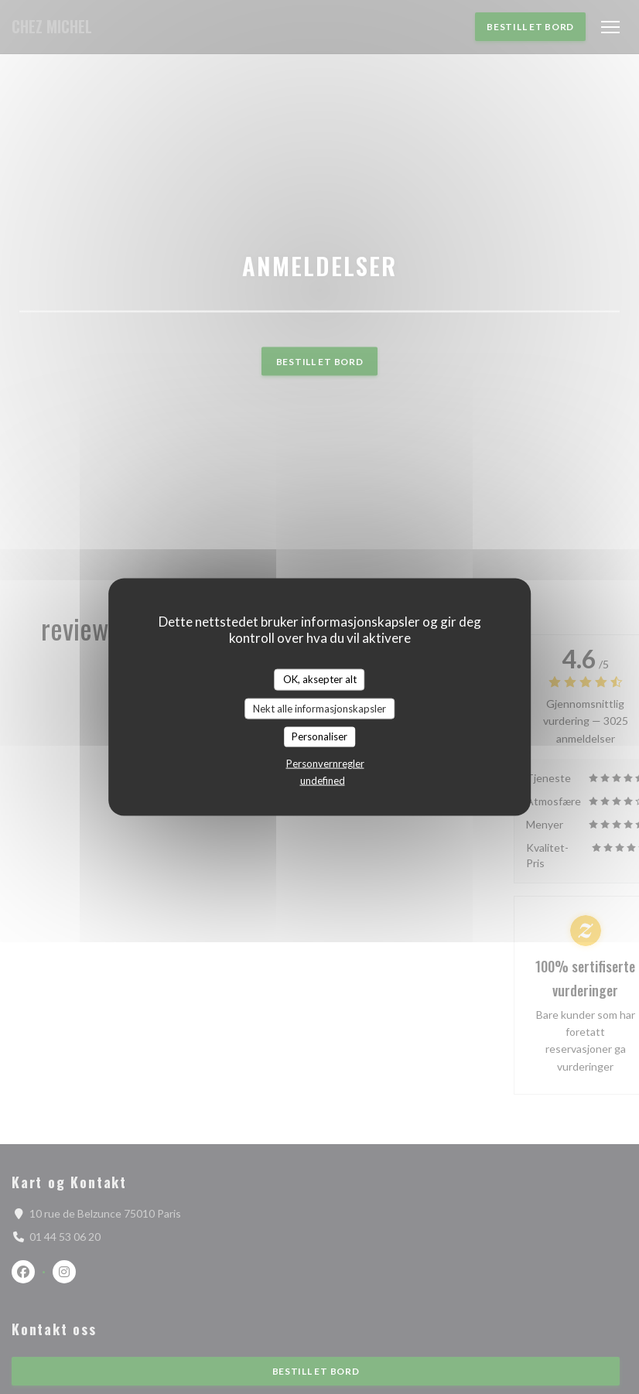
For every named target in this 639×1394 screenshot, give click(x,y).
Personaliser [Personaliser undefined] (319, 736)
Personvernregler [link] (325, 763)
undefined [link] (322, 780)
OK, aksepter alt (320, 679)
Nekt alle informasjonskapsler (319, 708)
